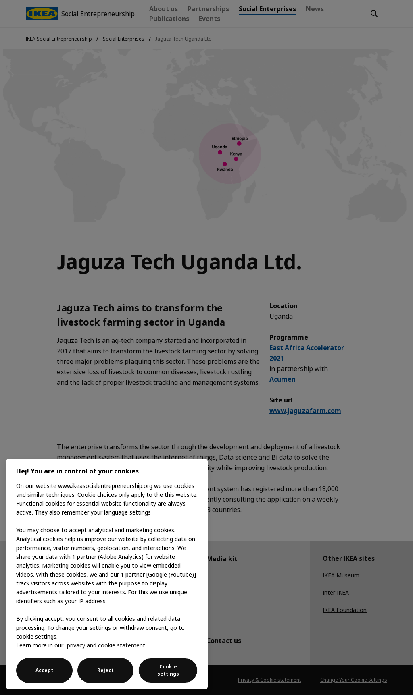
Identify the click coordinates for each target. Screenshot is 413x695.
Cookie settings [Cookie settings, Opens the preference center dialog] (168, 670)
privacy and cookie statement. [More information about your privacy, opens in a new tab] (106, 645)
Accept (44, 670)
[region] (107, 574)
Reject (105, 670)
